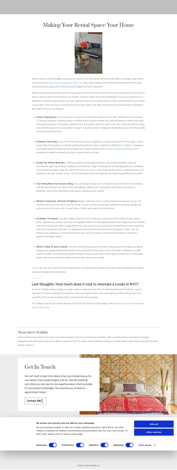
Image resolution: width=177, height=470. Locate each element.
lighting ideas (114, 149)
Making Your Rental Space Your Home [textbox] (88, 26)
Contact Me (34, 401)
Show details (145, 464)
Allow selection (153, 452)
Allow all (154, 443)
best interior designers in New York (65, 82)
